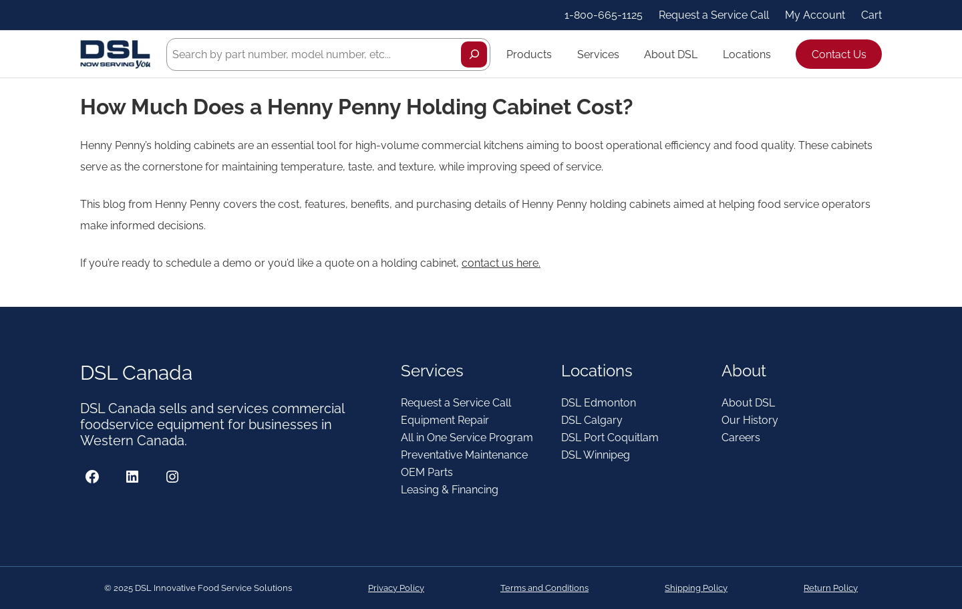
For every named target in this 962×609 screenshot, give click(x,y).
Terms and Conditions (544, 588)
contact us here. (501, 263)
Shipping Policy (696, 588)
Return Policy (831, 588)
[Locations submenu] (777, 54)
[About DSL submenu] (703, 54)
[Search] (474, 54)
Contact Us (839, 54)
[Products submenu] (557, 54)
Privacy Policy (396, 588)
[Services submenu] (625, 54)
